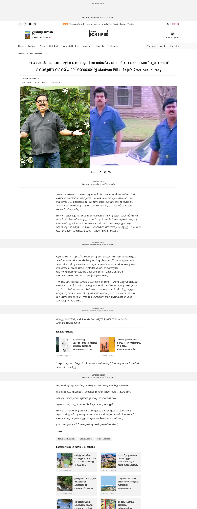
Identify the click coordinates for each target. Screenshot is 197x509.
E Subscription (172, 37)
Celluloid (53, 46)
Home (21, 46)
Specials (100, 46)
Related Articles (64, 331)
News (42, 46)
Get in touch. (110, 17)
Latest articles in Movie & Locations (75, 446)
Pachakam (113, 46)
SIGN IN (175, 24)
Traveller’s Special (63, 356)
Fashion (32, 46)
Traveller (174, 46)
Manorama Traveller (42, 31)
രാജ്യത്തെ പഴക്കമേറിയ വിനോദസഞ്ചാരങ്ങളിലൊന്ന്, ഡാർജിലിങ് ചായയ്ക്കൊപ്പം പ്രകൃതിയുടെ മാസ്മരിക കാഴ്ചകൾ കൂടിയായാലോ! (130, 488)
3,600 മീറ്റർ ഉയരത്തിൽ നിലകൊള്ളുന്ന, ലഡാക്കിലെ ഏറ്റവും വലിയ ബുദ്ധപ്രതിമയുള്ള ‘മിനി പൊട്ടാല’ (128, 462)
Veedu (163, 46)
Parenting (87, 46)
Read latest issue (40, 37)
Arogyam (151, 46)
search (167, 24)
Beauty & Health (70, 46)
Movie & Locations (34, 54)
